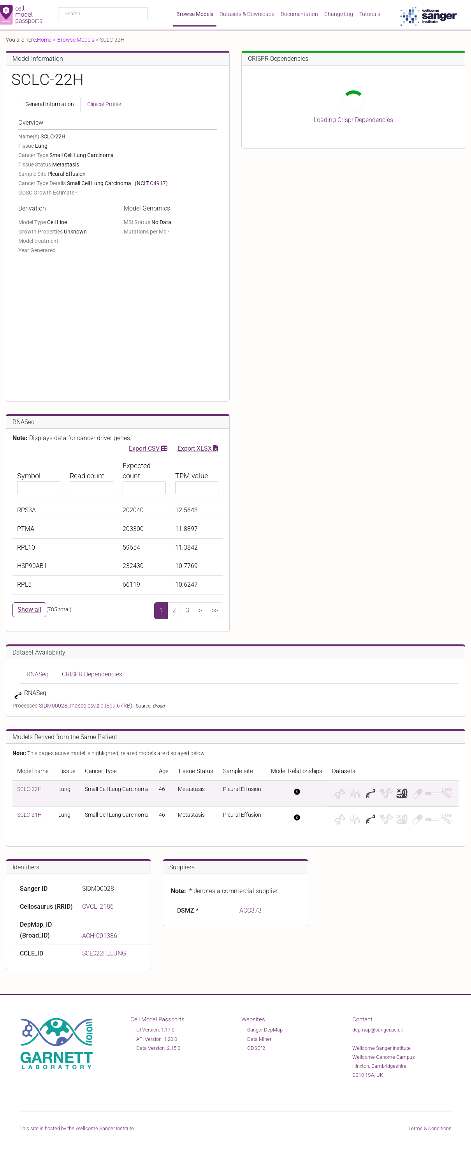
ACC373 (250, 910)
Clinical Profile (104, 104)
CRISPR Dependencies (92, 674)
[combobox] (103, 13)
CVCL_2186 (98, 906)
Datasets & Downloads (247, 14)
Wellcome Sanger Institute (105, 1128)
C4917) (159, 183)
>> (215, 610)
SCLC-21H (29, 815)
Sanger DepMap (265, 1030)
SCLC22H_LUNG (104, 953)
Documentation (299, 14)
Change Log (338, 14)
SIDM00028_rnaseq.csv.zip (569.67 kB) (86, 705)
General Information (49, 104)
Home (44, 40)
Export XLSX (198, 447)
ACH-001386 (99, 935)
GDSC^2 (256, 1048)
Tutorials (369, 14)
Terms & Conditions (430, 1128)
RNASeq (37, 674)
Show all (29, 609)
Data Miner (259, 1039)
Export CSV (148, 447)
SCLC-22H (29, 789)
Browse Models (194, 14)
